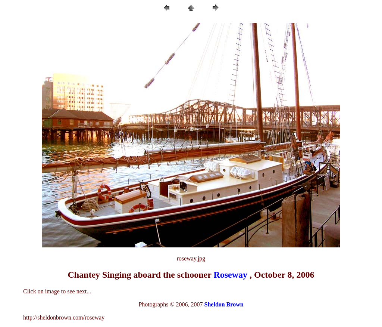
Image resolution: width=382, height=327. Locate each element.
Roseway (230, 275)
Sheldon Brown (224, 304)
